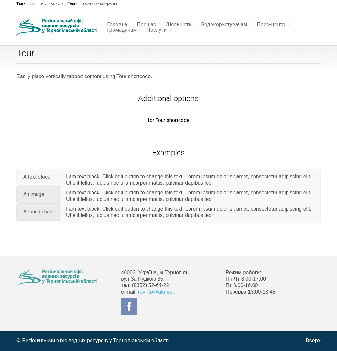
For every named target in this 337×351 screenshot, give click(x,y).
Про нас (146, 24)
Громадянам (122, 29)
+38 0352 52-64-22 (46, 4)
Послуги (157, 29)
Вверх (313, 340)
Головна (117, 24)
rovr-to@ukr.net (156, 291)
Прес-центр (271, 24)
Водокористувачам (224, 24)
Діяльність (178, 24)
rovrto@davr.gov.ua (100, 4)
